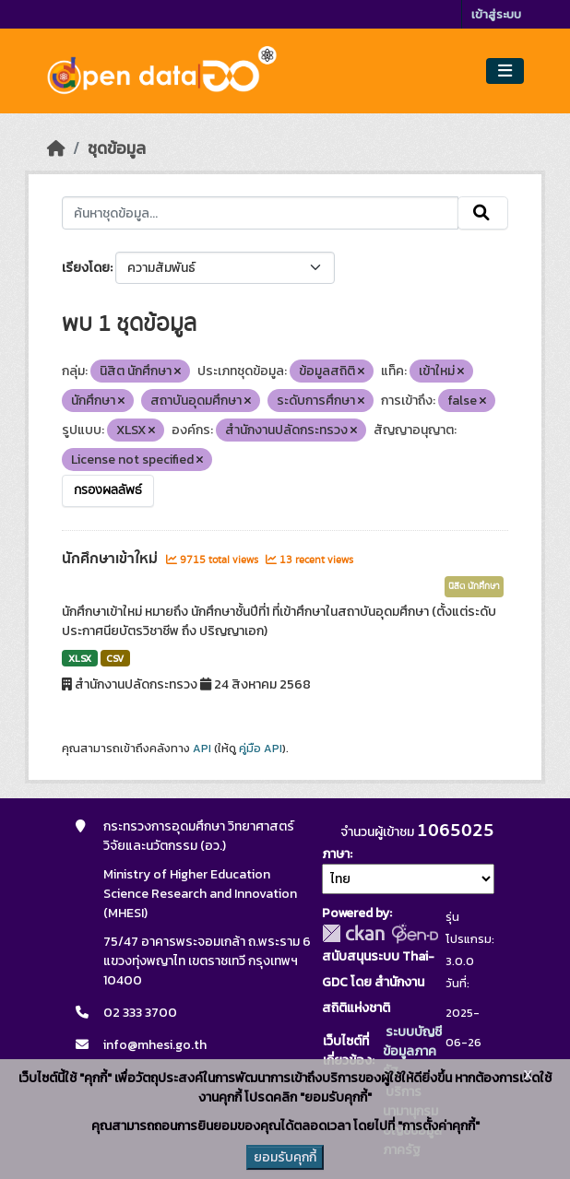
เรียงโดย (86, 267)
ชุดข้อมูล (117, 148)
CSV (115, 658)
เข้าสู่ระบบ (496, 14)
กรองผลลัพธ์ (108, 490)
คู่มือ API (260, 748)
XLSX (79, 658)
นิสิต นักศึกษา (474, 586)
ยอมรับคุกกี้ (285, 1157)
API (202, 748)
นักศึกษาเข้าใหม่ (111, 559)
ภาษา (336, 854)
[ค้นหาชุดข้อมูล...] (260, 213)
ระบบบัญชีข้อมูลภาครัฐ (412, 1051)
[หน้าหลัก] (56, 148)
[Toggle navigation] (505, 71)
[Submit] (482, 213)
